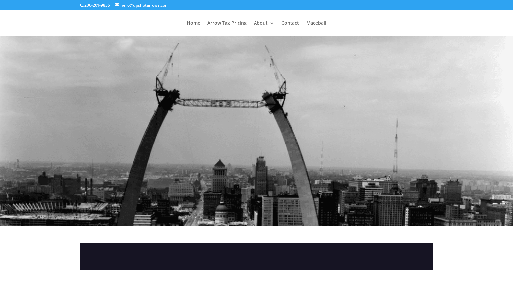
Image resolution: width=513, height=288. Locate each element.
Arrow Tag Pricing (227, 23)
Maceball (316, 23)
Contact (290, 23)
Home (193, 23)
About (261, 23)
